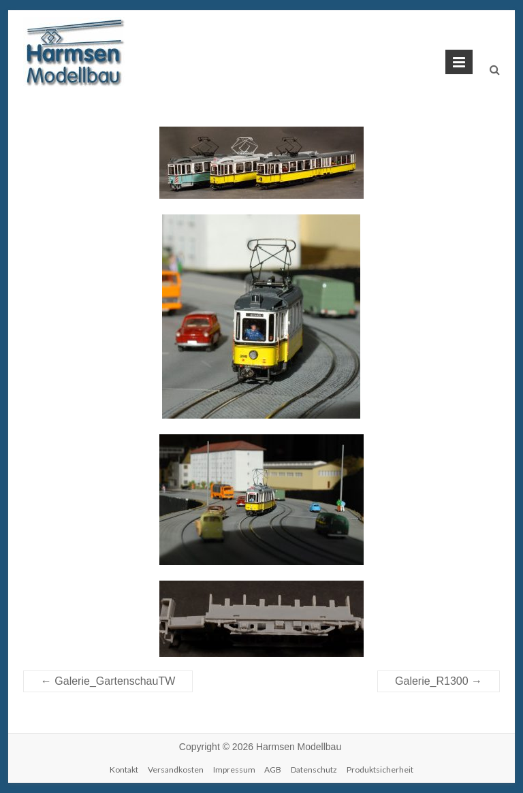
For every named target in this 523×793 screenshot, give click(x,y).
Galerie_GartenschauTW (108, 681)
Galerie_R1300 (438, 681)
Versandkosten (176, 769)
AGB (272, 769)
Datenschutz (314, 769)
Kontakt (124, 769)
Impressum (234, 769)
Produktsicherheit (380, 769)
